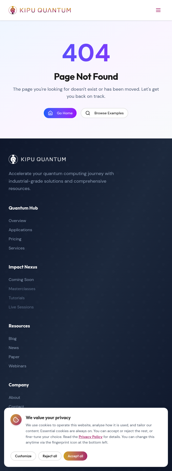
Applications (20, 229)
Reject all (50, 456)
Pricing (15, 239)
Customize (23, 456)
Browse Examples (104, 113)
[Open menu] (158, 10)
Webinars (17, 366)
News (14, 347)
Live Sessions (21, 307)
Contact (16, 406)
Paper (14, 356)
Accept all (75, 456)
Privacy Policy (91, 437)
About (14, 397)
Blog (13, 338)
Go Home (60, 113)
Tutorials (17, 298)
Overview (17, 220)
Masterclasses (22, 288)
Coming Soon (21, 279)
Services (17, 248)
